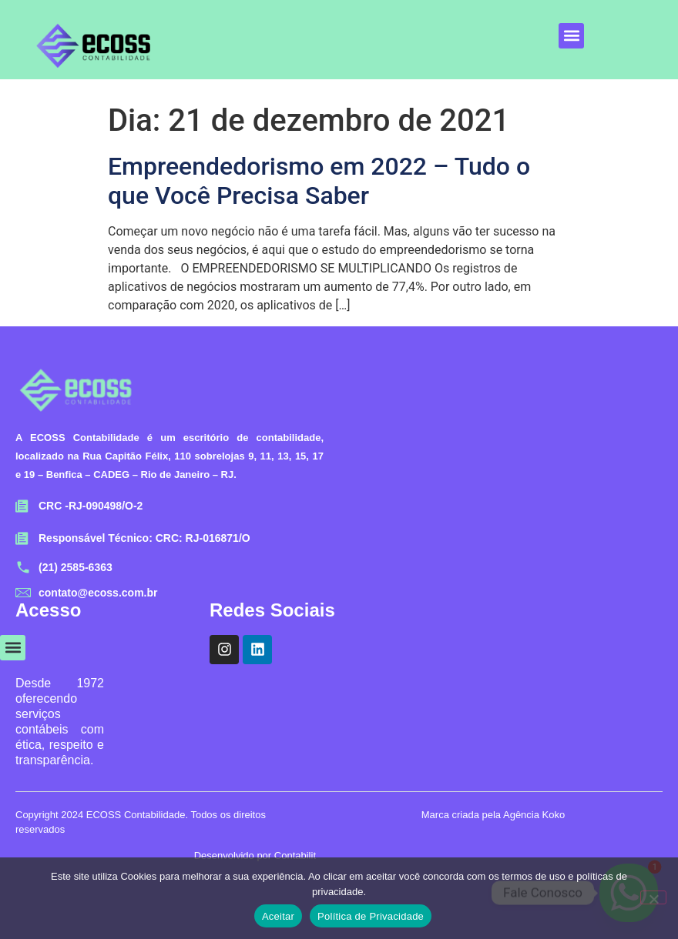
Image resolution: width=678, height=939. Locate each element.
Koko (554, 814)
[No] (653, 897)
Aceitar (278, 916)
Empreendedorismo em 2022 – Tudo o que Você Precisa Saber (319, 181)
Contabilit (295, 855)
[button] (571, 35)
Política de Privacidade (370, 916)
